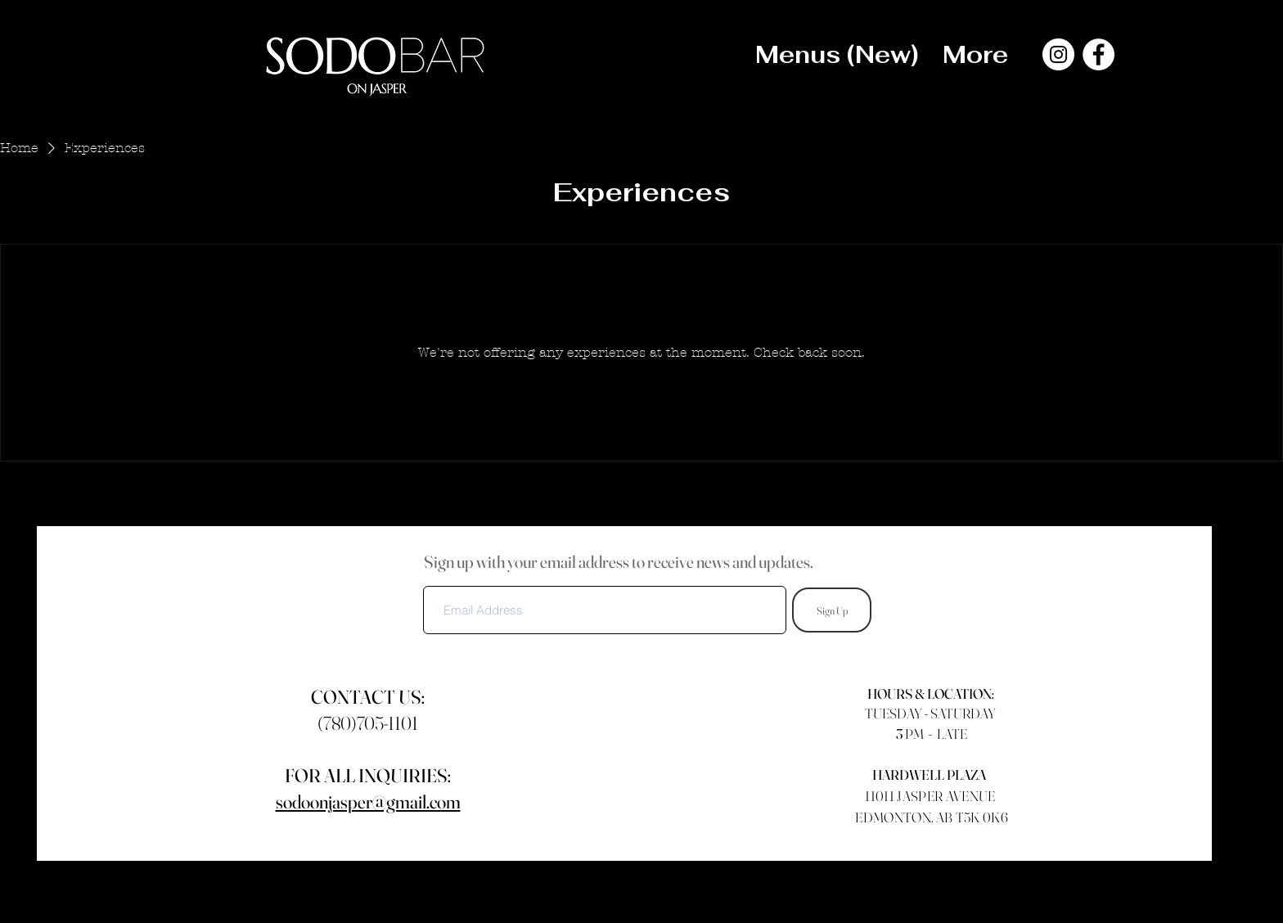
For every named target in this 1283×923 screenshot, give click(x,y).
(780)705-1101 (367, 723)
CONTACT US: (368, 697)
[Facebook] (1098, 54)
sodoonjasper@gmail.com (368, 801)
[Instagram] (1058, 54)
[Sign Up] (831, 610)
